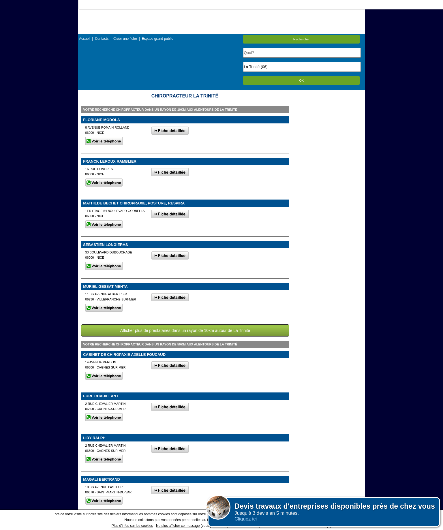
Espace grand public (157, 39)
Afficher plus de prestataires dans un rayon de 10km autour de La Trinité (185, 330)
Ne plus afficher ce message (178, 526)
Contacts (101, 39)
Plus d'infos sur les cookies (132, 526)
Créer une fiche (125, 39)
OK (301, 80)
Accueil (84, 39)
